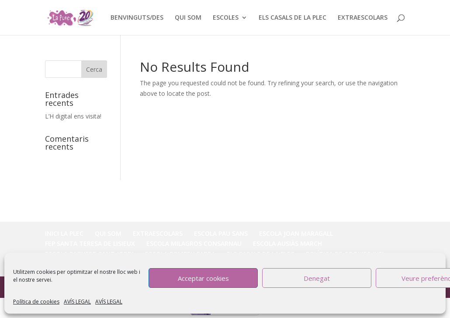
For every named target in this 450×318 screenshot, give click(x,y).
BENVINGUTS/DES (137, 17)
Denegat (317, 278)
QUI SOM (188, 17)
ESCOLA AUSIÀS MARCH (287, 243)
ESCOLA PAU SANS (221, 233)
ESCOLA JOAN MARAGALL (296, 233)
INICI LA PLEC (64, 233)
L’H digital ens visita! (73, 116)
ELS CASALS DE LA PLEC (292, 17)
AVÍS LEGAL (77, 301)
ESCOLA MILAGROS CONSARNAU (194, 243)
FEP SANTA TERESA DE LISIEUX (90, 243)
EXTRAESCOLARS (363, 17)
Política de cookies (36, 301)
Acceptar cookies (203, 278)
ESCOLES (226, 17)
